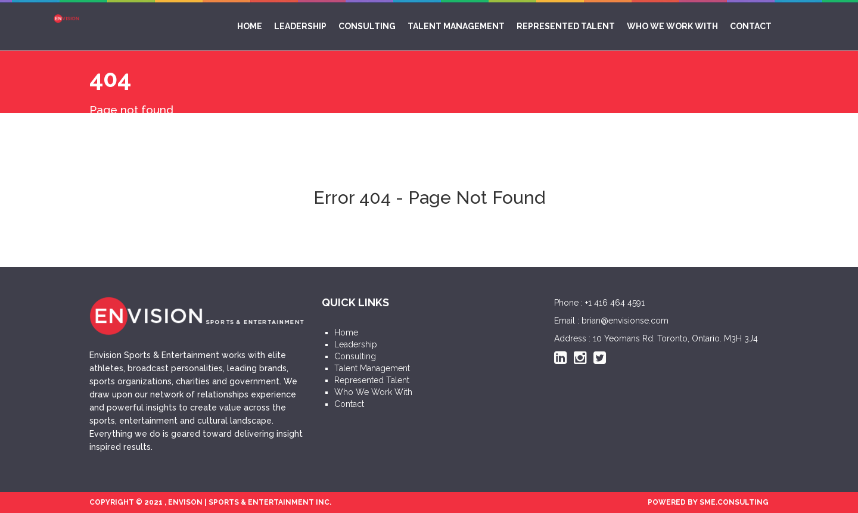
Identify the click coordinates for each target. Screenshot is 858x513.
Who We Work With (672, 26)
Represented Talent (566, 26)
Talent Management (456, 26)
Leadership (300, 26)
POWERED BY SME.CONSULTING (708, 502)
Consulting (367, 26)
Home (249, 26)
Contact (751, 26)
